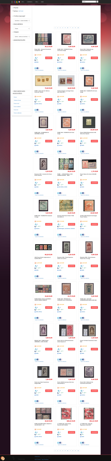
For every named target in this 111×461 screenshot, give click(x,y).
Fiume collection (18, 113)
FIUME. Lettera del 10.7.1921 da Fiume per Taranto (42, 91)
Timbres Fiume (17, 100)
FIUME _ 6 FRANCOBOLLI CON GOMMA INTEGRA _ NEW (65, 175)
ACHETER (48, 57)
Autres (60, 62)
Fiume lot (16, 109)
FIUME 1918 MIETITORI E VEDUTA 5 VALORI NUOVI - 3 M (43, 424)
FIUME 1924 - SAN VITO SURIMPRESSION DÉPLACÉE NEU (88, 299)
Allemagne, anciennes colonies (67, 228)
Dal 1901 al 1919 (63, 187)
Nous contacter (38, 459)
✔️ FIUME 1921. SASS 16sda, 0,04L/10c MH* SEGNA (64, 424)
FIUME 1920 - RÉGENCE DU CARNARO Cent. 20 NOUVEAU (64, 299)
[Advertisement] (22, 66)
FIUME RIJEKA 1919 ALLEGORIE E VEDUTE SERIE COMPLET (43, 299)
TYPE (22, 2)
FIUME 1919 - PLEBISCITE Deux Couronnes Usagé (64, 50)
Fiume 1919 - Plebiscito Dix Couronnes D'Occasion (86, 383)
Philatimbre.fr (37, 456)
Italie (37, 62)
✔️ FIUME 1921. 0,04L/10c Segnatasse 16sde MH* (86, 424)
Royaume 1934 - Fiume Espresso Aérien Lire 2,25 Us (65, 258)
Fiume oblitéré (17, 106)
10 (78, 27)
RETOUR (21, 11)
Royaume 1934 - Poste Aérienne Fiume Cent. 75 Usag (87, 258)
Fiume (15, 97)
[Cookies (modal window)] (2, 458)
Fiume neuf (16, 103)
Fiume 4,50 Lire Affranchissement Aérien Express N (65, 341)
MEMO (42, 2)
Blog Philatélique (45, 459)
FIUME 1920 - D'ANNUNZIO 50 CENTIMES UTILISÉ (42, 133)
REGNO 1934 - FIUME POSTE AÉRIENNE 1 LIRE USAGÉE (41, 341)
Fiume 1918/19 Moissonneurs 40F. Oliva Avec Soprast (88, 133)
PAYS (36, 2)
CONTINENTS (30, 2)
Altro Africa (39, 103)
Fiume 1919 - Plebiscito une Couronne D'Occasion (86, 50)
